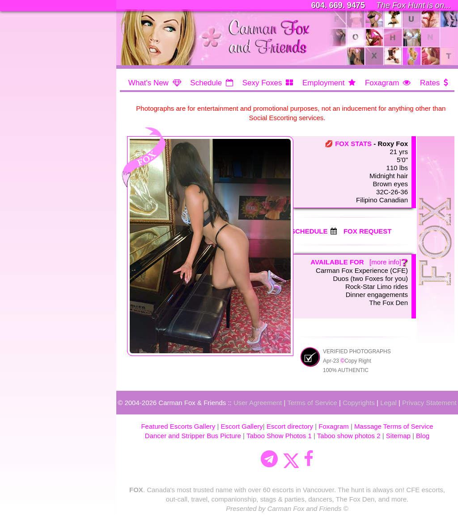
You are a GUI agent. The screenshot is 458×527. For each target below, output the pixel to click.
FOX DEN (29, 194)
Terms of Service (312, 402)
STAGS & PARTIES (46, 149)
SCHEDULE (33, 58)
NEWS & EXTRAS (44, 118)
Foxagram (382, 83)
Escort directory (290, 426)
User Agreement (257, 402)
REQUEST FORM (43, 164)
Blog (422, 435)
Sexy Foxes (262, 83)
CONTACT (31, 209)
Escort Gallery (242, 426)
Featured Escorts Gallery (178, 426)
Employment (323, 83)
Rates (430, 83)
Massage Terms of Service (393, 426)
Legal (388, 402)
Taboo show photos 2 (349, 435)
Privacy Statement (429, 402)
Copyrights (359, 402)
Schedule (206, 83)
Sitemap (398, 435)
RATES (25, 134)
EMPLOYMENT (39, 104)
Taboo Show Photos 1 (279, 435)
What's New (148, 83)
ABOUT (26, 88)
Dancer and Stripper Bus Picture (193, 435)
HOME (24, 43)
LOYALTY (29, 179)
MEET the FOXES (43, 73)
